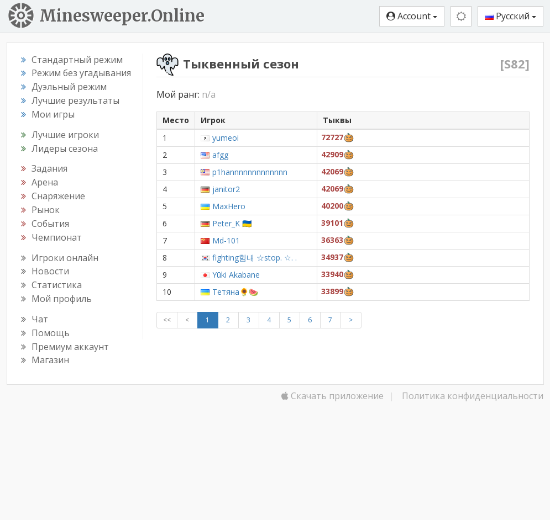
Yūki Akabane (236, 274)
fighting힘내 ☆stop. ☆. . (254, 257)
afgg (220, 155)
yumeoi (225, 137)
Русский (510, 16)
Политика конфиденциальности (472, 396)
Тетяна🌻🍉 (235, 291)
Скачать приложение (332, 396)
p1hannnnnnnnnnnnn (249, 172)
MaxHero (228, 206)
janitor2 (226, 189)
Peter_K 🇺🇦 (232, 223)
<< (167, 320)
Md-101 (226, 240)
